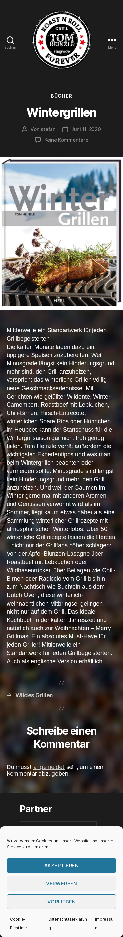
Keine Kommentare (66, 140)
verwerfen (61, 883)
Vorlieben (61, 902)
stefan (48, 129)
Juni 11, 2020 (86, 129)
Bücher (61, 96)
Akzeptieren (61, 865)
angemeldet (49, 767)
